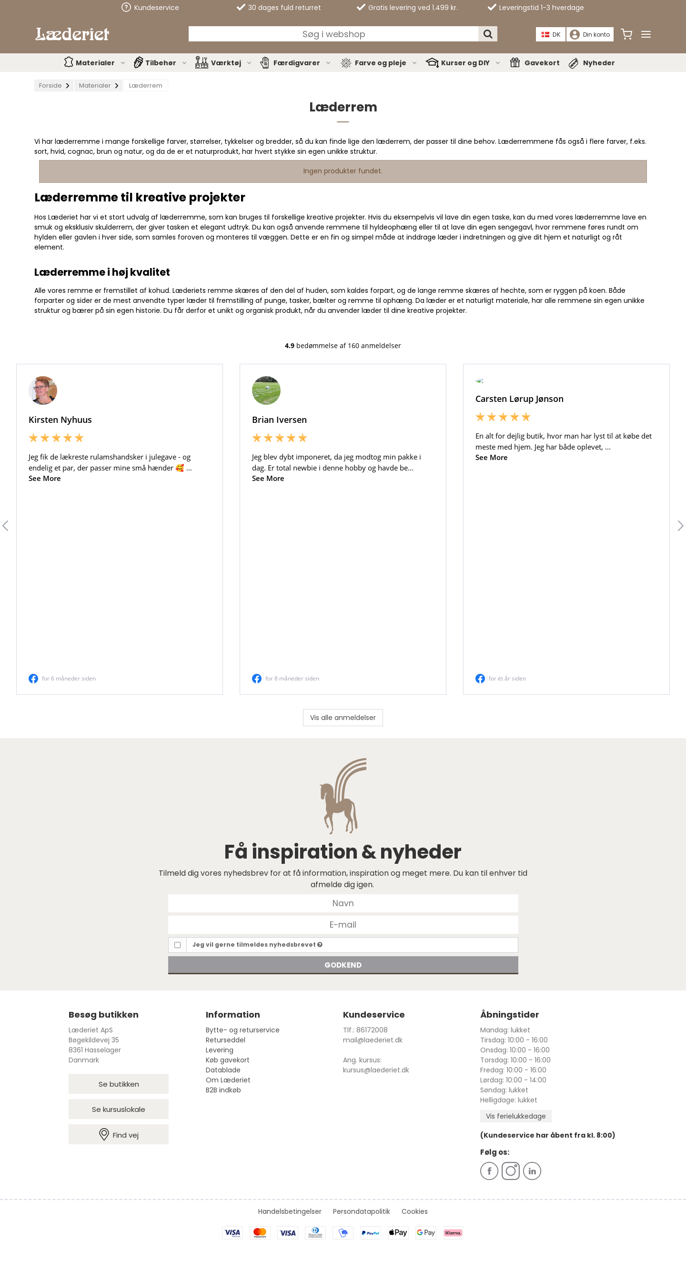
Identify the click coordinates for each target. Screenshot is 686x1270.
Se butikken (119, 1084)
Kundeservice (150, 7)
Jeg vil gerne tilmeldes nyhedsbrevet (257, 944)
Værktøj (231, 63)
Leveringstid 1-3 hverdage (536, 7)
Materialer (101, 63)
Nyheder (599, 63)
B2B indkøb (223, 1090)
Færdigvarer (302, 63)
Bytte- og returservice (243, 1030)
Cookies (415, 1211)
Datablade (223, 1070)
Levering (219, 1050)
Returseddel (225, 1040)
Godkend (343, 965)
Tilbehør (166, 63)
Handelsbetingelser (290, 1211)
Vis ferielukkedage (516, 1116)
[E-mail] (343, 924)
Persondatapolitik (361, 1211)
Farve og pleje (386, 63)
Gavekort (542, 63)
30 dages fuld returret (279, 7)
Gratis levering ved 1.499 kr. (407, 7)
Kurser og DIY (471, 63)
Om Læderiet (228, 1080)
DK (551, 34)
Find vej (119, 1134)
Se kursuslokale (118, 1109)
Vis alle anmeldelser (343, 717)
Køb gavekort (228, 1060)
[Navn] (343, 903)
